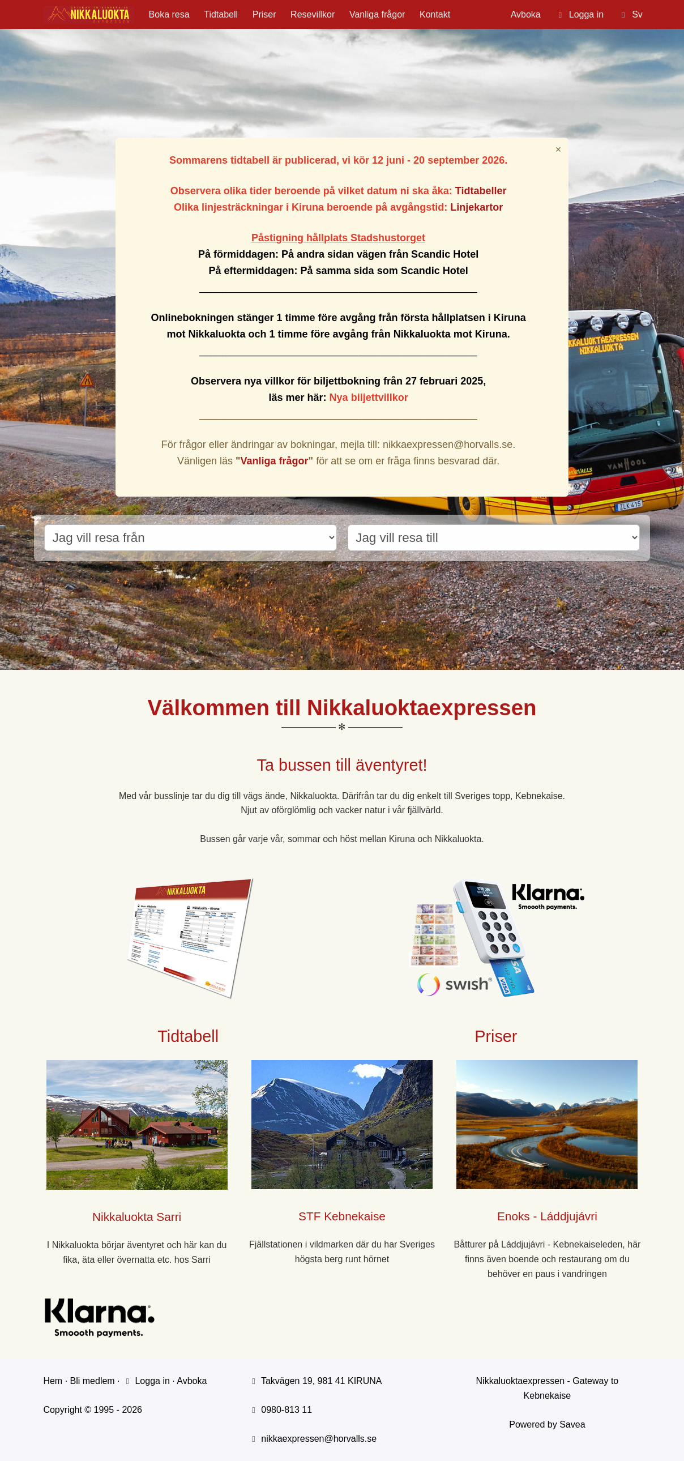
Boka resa (169, 14)
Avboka (526, 14)
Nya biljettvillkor (369, 397)
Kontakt (435, 14)
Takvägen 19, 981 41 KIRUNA (321, 1381)
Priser (264, 14)
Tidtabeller (481, 190)
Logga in (146, 1381)
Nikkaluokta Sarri (136, 1216)
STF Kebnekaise (342, 1216)
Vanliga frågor (377, 14)
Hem (52, 1381)
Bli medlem (92, 1381)
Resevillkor (312, 14)
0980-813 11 (286, 1410)
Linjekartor (476, 207)
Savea (572, 1424)
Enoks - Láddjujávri (547, 1216)
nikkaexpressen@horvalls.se (319, 1438)
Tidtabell (221, 14)
